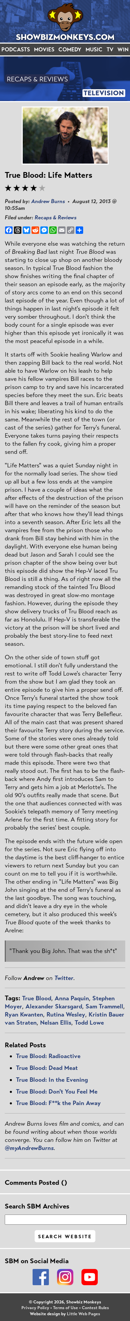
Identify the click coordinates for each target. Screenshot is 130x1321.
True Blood (36, 998)
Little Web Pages (83, 1314)
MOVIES (44, 49)
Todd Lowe (89, 1022)
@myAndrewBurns (29, 1148)
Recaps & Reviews (55, 217)
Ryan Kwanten (24, 1014)
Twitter (63, 978)
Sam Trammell (104, 1006)
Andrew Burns (48, 201)
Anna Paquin (72, 998)
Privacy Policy (35, 1308)
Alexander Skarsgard (53, 1006)
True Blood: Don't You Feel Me (56, 1091)
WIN (123, 49)
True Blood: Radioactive (48, 1056)
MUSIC (94, 49)
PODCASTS (15, 49)
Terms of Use (65, 1308)
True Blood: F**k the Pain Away (58, 1103)
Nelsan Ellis (55, 1022)
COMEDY (69, 49)
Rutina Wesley (66, 1014)
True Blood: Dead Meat (47, 1068)
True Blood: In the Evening (52, 1079)
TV (110, 49)
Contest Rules (95, 1308)
